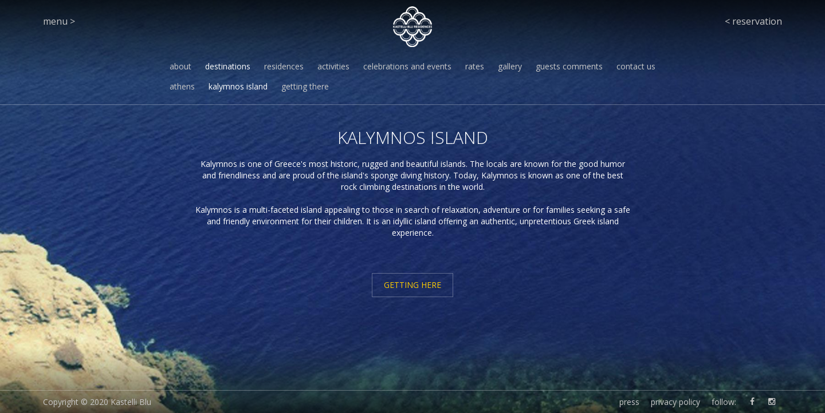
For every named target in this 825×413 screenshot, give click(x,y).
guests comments (569, 66)
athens (182, 86)
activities (333, 66)
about (180, 66)
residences (284, 66)
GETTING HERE (412, 284)
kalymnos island (238, 86)
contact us (635, 66)
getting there (305, 86)
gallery (510, 66)
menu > (59, 21)
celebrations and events (407, 66)
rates (474, 66)
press (629, 401)
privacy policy (675, 401)
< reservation (753, 21)
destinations (227, 66)
